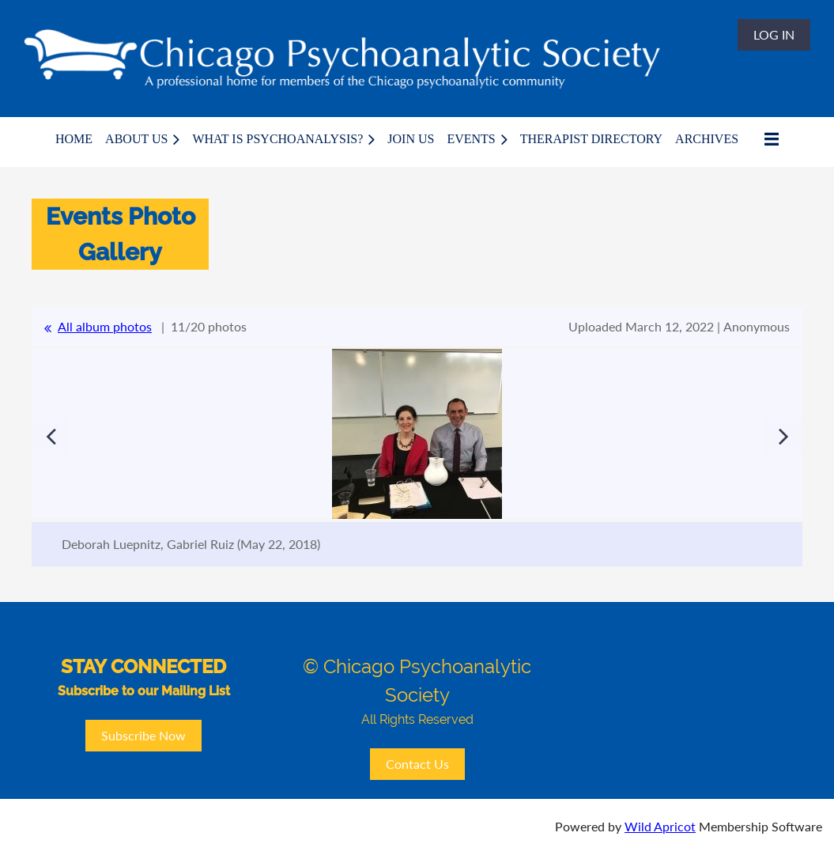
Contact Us (417, 763)
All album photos (105, 326)
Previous (51, 436)
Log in (773, 34)
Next (783, 436)
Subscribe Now (143, 735)
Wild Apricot (660, 826)
